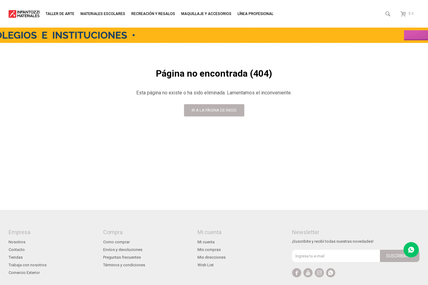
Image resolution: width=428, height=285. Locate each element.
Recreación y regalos (153, 14)
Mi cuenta (206, 242)
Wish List (205, 265)
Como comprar (116, 242)
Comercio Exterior (24, 272)
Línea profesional (255, 14)
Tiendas (16, 257)
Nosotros (17, 242)
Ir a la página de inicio (214, 110)
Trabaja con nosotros (28, 265)
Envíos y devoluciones (122, 249)
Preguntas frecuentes (122, 257)
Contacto (17, 249)
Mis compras (209, 249)
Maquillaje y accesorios (206, 14)
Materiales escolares (103, 14)
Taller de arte (60, 14)
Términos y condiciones (124, 265)
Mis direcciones (211, 257)
